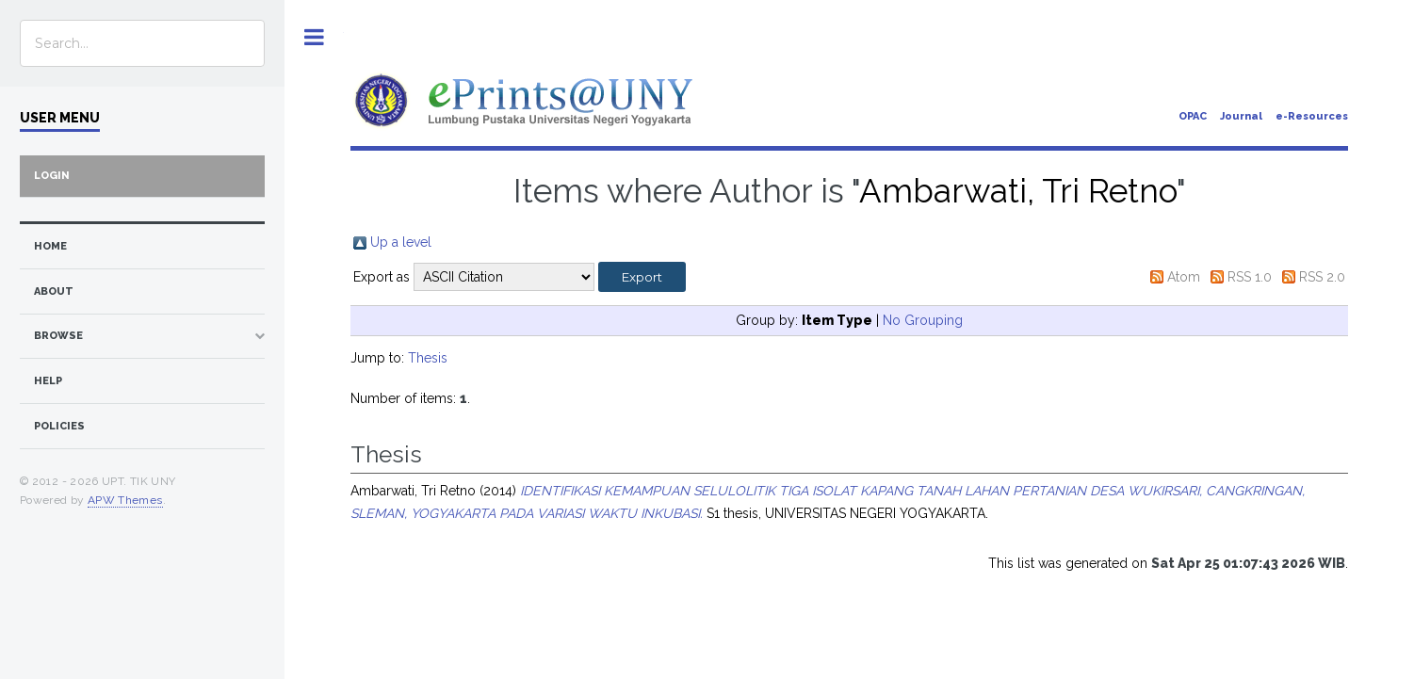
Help (48, 381)
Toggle (314, 37)
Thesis (427, 357)
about (53, 291)
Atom (1183, 276)
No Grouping (923, 320)
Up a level (400, 242)
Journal (1241, 116)
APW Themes (125, 500)
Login (52, 176)
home (50, 246)
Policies (59, 426)
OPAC (1192, 116)
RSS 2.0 (1322, 276)
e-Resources (1312, 116)
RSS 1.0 (1249, 276)
